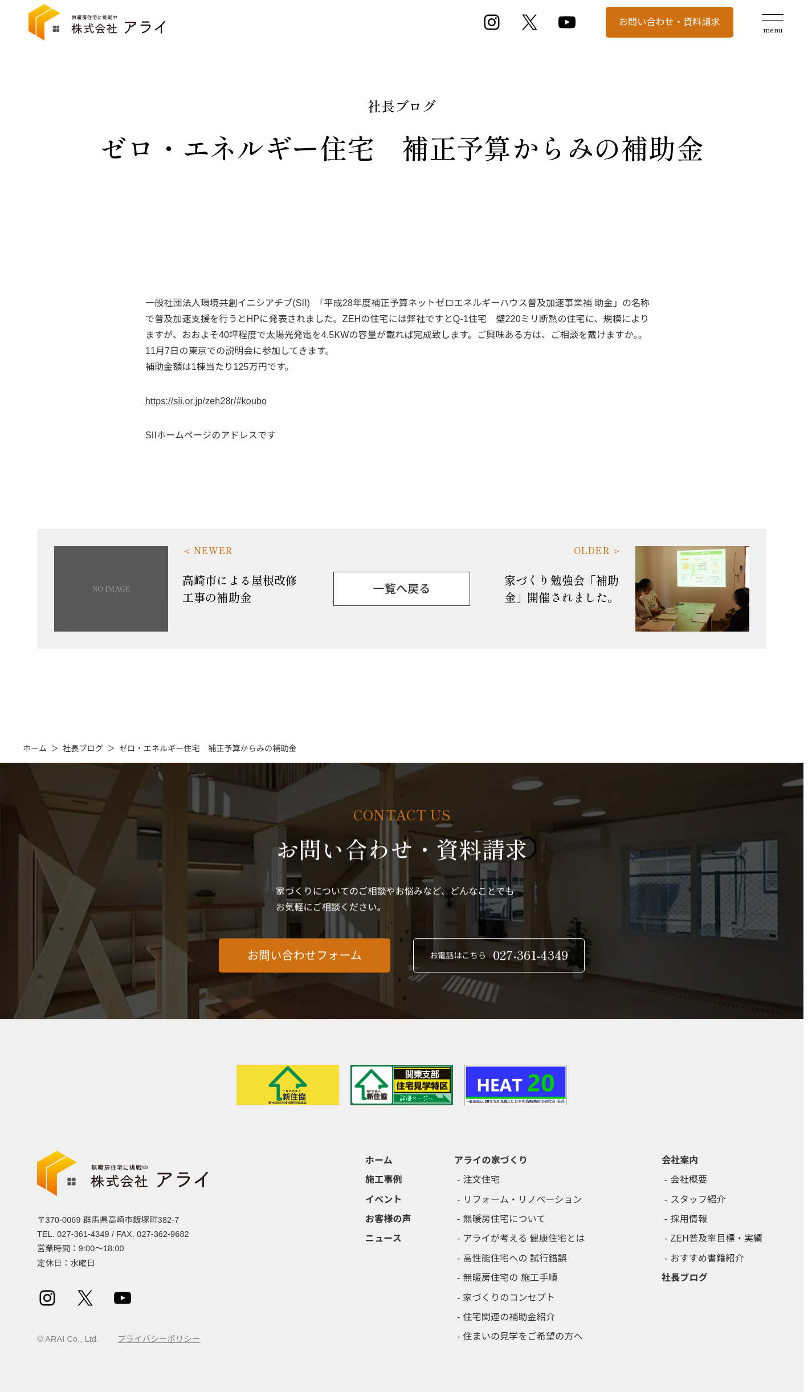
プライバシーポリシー (158, 1339)
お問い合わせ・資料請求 (669, 22)
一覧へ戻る (402, 589)
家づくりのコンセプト (509, 1298)
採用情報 (689, 1219)
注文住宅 (481, 1180)
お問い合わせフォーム (304, 963)
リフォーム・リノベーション (522, 1199)
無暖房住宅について (504, 1219)
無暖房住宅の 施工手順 (510, 1278)
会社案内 (680, 1160)
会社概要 (689, 1180)
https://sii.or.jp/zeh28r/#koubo (206, 401)
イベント (383, 1199)
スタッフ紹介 (698, 1199)
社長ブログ (83, 748)
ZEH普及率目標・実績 (717, 1238)
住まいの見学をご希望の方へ (523, 1336)
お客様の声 (388, 1219)
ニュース (383, 1238)
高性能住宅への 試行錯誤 (515, 1258)
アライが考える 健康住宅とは (524, 1238)
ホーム (35, 748)
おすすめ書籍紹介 (707, 1258)
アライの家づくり (491, 1160)
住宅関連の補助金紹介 (509, 1317)
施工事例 (383, 1180)
